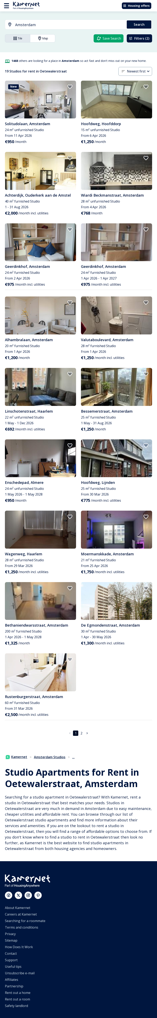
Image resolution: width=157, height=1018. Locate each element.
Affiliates (11, 979)
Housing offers (136, 6)
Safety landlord (16, 1006)
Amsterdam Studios (49, 757)
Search (139, 24)
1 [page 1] (76, 733)
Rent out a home (17, 992)
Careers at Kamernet (21, 914)
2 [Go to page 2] (81, 733)
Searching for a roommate (25, 921)
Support (11, 960)
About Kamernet (17, 908)
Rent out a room (17, 999)
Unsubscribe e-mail (20, 973)
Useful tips (13, 966)
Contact (11, 953)
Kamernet (16, 757)
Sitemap (11, 940)
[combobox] (63, 25)
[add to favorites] (70, 87)
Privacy (10, 934)
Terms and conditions (21, 927)
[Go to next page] (87, 733)
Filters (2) (139, 38)
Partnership (14, 986)
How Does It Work (19, 947)
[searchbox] (69, 24)
